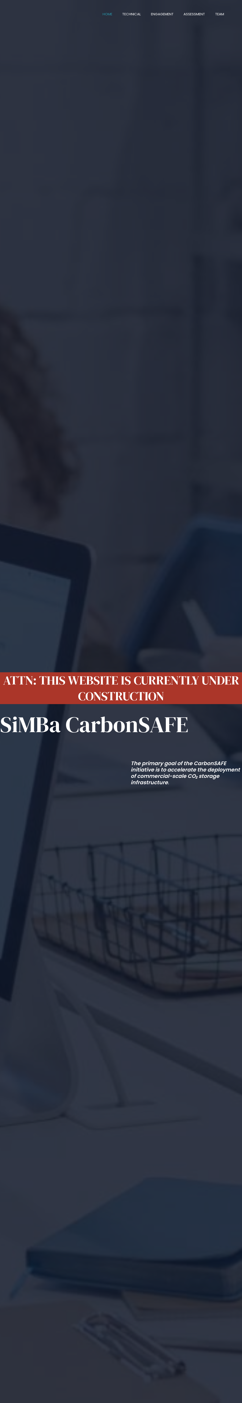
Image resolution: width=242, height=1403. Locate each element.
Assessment (191, 14)
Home (99, 14)
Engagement (157, 14)
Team (218, 14)
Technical (125, 14)
